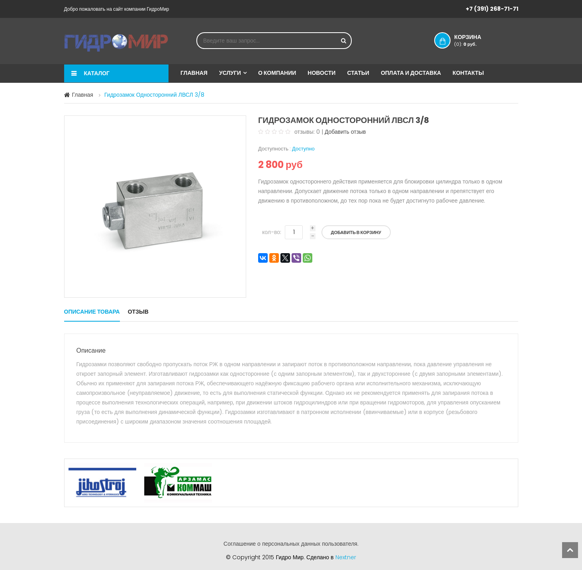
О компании (277, 73)
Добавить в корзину (356, 232)
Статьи (358, 73)
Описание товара (92, 312)
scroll (570, 550)
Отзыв (138, 312)
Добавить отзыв (345, 132)
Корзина (475, 40)
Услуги (230, 73)
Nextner (345, 557)
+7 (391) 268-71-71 (492, 9)
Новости (321, 73)
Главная (194, 73)
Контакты (468, 73)
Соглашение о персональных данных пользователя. (291, 544)
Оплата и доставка (411, 73)
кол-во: (271, 232)
